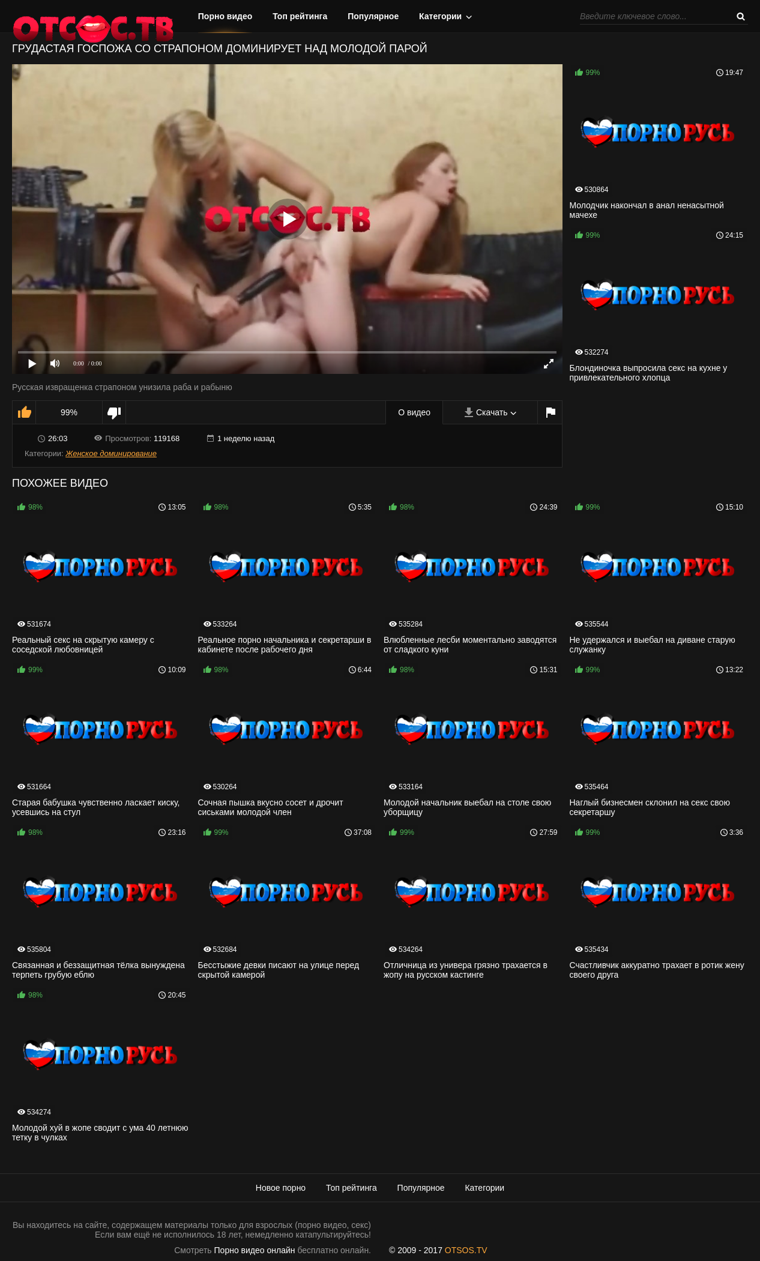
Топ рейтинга (300, 16)
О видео (414, 412)
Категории (440, 16)
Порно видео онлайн (254, 1250)
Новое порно (281, 1188)
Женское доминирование (111, 453)
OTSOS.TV (466, 1250)
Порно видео (225, 16)
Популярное (373, 16)
